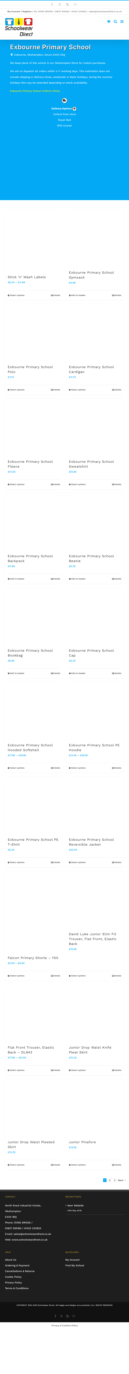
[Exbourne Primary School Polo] (34, 332)
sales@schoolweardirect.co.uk (105, 11)
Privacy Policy (13, 1282)
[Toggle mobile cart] (108, 21)
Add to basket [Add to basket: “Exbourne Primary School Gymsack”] (78, 295)
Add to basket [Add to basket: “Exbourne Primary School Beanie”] (78, 579)
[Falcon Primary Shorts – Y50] (34, 911)
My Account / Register (19, 11)
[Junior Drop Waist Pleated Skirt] (34, 1107)
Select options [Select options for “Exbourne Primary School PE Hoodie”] (78, 768)
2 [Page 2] (109, 1180)
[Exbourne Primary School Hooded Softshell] (34, 710)
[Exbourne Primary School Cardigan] (95, 332)
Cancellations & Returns (20, 1271)
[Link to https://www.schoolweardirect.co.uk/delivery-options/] (74, 109)
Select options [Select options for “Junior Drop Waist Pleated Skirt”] (17, 1165)
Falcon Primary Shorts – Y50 (33, 958)
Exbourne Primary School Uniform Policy (35, 90)
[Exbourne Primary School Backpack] (34, 521)
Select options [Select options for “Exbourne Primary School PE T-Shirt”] (17, 862)
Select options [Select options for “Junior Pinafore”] (78, 1165)
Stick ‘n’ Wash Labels (27, 277)
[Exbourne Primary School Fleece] (34, 427)
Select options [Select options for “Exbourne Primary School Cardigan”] (78, 390)
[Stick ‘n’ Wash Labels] (34, 240)
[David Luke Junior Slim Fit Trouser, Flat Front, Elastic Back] (95, 899)
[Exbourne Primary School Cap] (95, 616)
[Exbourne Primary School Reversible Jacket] (95, 805)
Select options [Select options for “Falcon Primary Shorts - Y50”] (17, 976)
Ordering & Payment (17, 1265)
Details (56, 295)
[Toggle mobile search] (115, 21)
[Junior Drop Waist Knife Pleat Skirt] (95, 1013)
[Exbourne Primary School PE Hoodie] (95, 710)
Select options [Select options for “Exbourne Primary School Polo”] (17, 390)
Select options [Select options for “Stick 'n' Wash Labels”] (17, 295)
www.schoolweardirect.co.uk (30, 1239)
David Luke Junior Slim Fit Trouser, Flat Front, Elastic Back (93, 939)
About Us (10, 1259)
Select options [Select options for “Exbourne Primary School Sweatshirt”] (78, 484)
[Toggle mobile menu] (122, 21)
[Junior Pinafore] (95, 1107)
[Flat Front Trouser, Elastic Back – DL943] (34, 1013)
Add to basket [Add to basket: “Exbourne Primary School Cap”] (78, 673)
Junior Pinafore (82, 1142)
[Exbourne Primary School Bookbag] (34, 616)
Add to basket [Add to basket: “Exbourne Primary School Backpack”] (17, 579)
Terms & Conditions (17, 1288)
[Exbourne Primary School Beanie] (95, 521)
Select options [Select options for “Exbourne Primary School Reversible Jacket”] (78, 862)
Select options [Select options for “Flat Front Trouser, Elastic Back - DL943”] (17, 1070)
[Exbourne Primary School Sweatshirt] (95, 427)
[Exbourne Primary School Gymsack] (95, 238)
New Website (75, 1205)
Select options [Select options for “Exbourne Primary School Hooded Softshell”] (17, 768)
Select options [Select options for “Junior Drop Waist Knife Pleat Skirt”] (78, 1070)
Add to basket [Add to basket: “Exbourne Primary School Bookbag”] (17, 673)
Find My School (74, 1265)
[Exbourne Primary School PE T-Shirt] (34, 805)
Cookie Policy (13, 1276)
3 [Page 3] (114, 1180)
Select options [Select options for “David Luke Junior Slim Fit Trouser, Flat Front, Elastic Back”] (78, 976)
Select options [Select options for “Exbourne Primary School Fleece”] (17, 484)
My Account (72, 1259)
